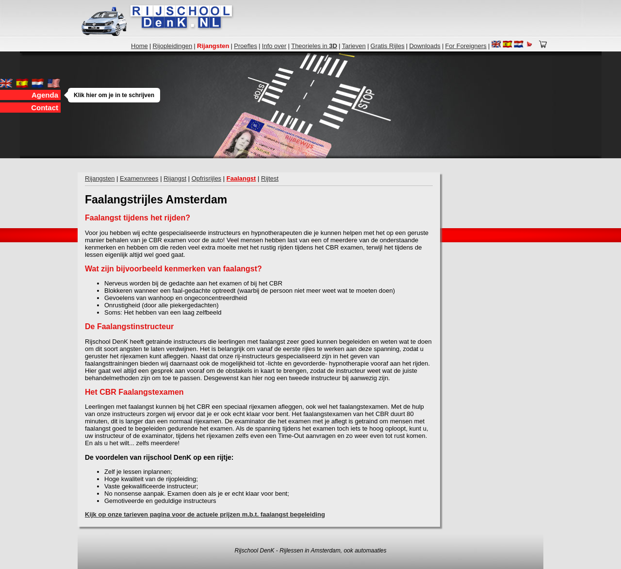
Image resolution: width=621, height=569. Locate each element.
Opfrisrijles (206, 178)
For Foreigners (466, 46)
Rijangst (174, 178)
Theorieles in (314, 46)
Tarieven (354, 46)
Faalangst (241, 178)
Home (139, 46)
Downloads (424, 46)
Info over (274, 46)
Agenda (46, 95)
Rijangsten (99, 178)
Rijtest (269, 178)
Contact (44, 107)
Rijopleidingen (173, 46)
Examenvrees (139, 178)
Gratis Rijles (388, 46)
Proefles (245, 46)
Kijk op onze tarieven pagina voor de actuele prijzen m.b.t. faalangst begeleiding (205, 514)
